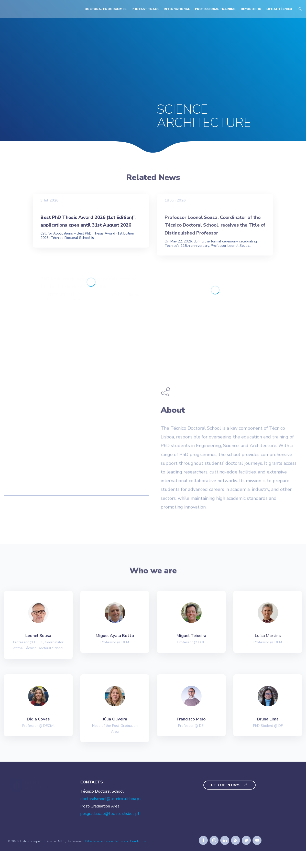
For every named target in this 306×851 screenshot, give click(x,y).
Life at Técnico (279, 9)
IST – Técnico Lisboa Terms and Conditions (115, 841)
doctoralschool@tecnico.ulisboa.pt (110, 798)
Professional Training (215, 9)
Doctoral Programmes (105, 9)
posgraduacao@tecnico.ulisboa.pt (109, 813)
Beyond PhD (251, 9)
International (177, 9)
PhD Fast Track (145, 9)
